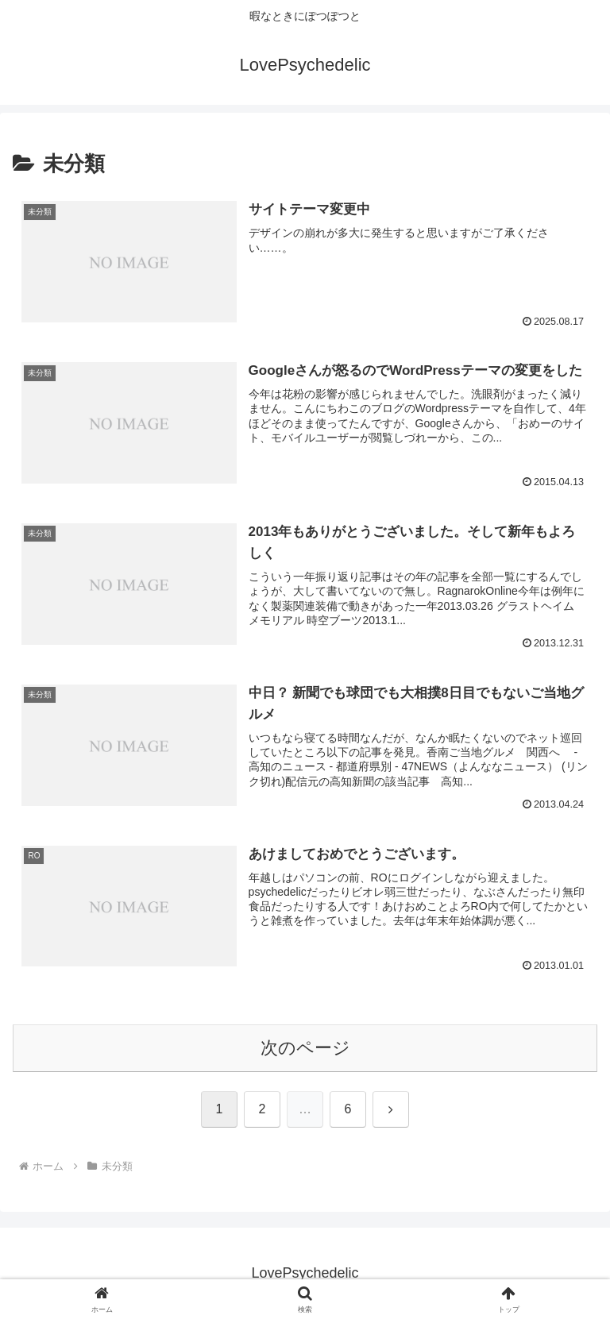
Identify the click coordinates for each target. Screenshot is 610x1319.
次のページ (305, 1048)
